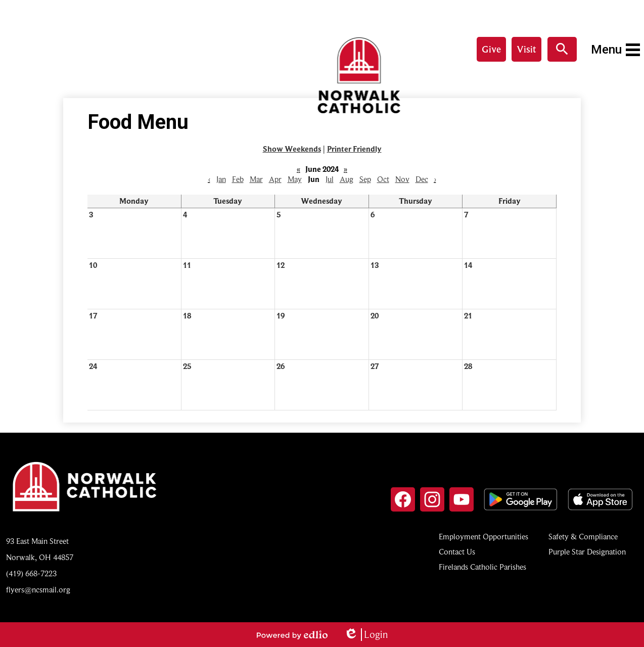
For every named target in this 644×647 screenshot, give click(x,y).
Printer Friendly (354, 149)
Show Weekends (292, 149)
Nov (402, 179)
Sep (365, 179)
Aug (346, 179)
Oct (383, 179)
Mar (256, 179)
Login (366, 634)
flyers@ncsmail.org (38, 590)
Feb (238, 179)
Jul (330, 179)
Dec (422, 179)
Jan (221, 179)
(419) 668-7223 (31, 574)
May (295, 179)
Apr (275, 179)
